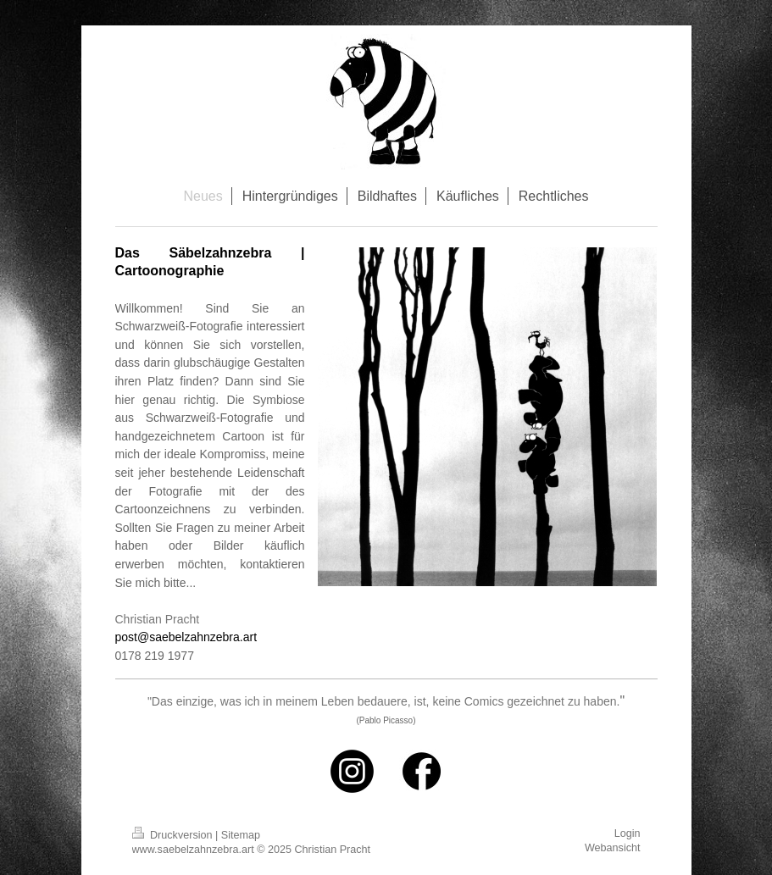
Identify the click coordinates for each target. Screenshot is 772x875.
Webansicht (613, 848)
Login (627, 833)
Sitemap (240, 835)
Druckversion (173, 835)
